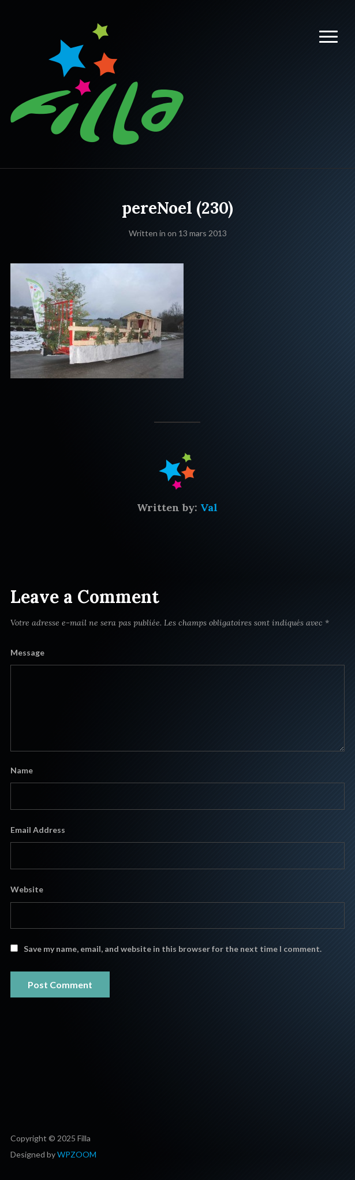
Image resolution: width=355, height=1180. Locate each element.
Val (209, 507)
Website (26, 889)
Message (27, 652)
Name (21, 770)
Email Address (37, 830)
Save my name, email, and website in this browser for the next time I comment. (173, 949)
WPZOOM (76, 1154)
